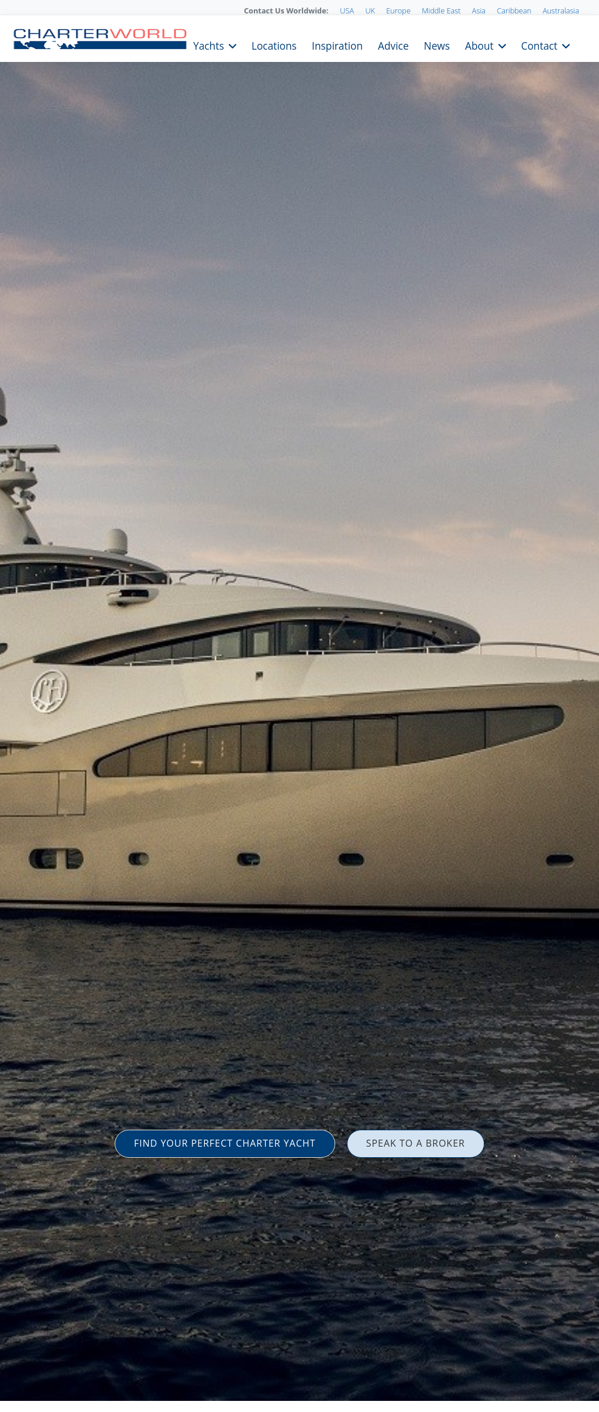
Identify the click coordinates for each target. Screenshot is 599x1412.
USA (347, 10)
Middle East (441, 10)
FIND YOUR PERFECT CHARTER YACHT (225, 1143)
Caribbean (514, 10)
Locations (274, 45)
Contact (539, 45)
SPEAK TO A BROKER (415, 1143)
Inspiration (337, 45)
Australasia (561, 10)
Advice (393, 45)
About (479, 45)
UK (370, 10)
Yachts (208, 45)
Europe (398, 10)
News (437, 45)
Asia (479, 10)
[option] (299, 706)
